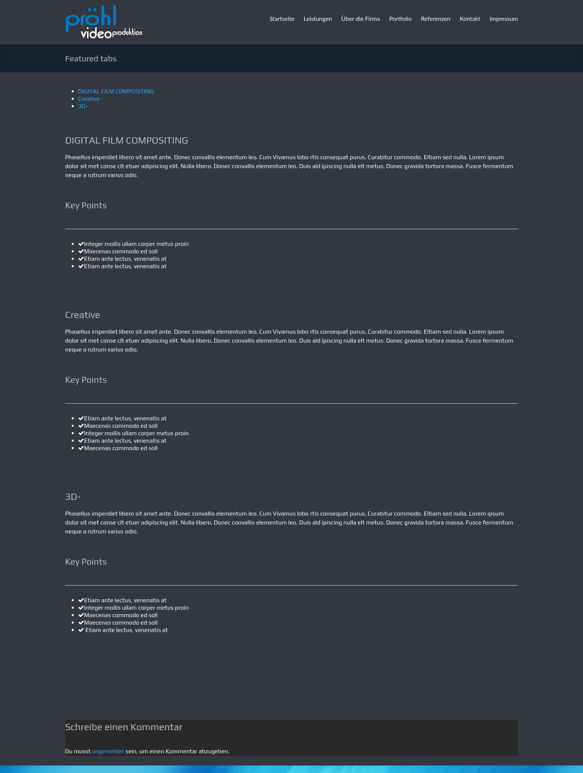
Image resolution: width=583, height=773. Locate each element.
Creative (89, 98)
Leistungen (318, 18)
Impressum (504, 18)
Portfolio (400, 18)
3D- (83, 106)
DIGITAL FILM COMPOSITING (116, 91)
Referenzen (435, 18)
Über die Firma (360, 18)
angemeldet (108, 751)
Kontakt (470, 18)
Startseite (282, 18)
